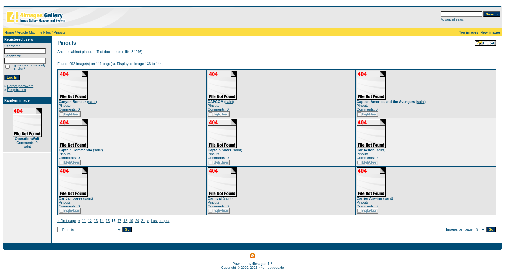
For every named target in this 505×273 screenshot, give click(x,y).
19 (131, 221)
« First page (66, 221)
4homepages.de (271, 267)
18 (125, 221)
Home (9, 32)
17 (119, 221)
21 (143, 221)
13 (96, 221)
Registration (16, 90)
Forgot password (20, 86)
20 (137, 221)
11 (84, 221)
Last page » (160, 221)
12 (90, 221)
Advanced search (453, 19)
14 (102, 221)
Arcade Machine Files (34, 32)
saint (92, 102)
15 (108, 221)
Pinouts (65, 105)
